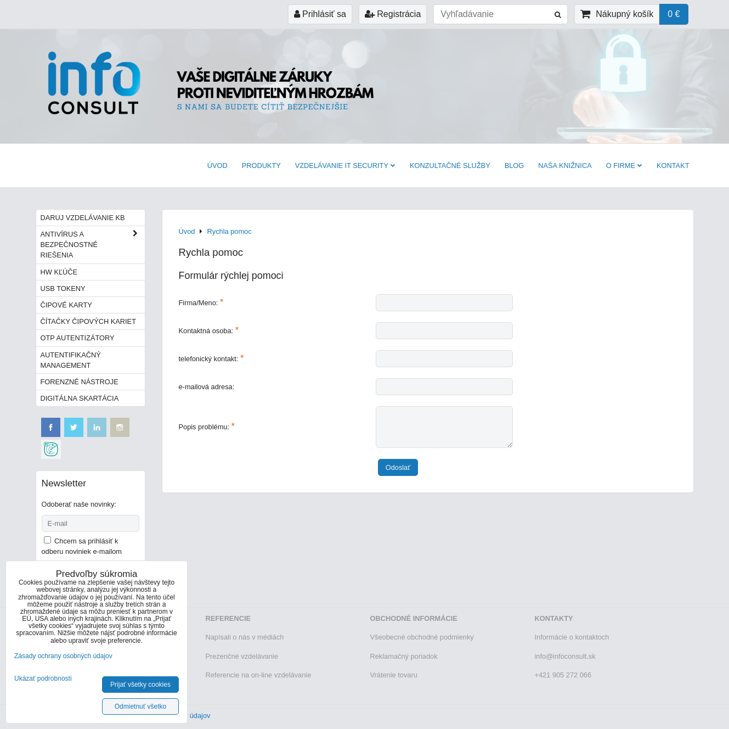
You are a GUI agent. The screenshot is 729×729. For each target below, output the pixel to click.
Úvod (217, 165)
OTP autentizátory (78, 338)
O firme (624, 165)
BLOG (514, 165)
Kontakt (673, 165)
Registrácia (393, 14)
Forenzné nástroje (79, 382)
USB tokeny (63, 288)
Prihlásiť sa (320, 14)
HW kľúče (59, 272)
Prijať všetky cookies (140, 684)
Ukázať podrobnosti (43, 678)
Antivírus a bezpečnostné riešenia (93, 244)
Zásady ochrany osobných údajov (63, 656)
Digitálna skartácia (80, 398)
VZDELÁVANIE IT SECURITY (345, 165)
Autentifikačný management (71, 360)
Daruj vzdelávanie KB (83, 218)
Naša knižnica (564, 165)
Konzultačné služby (450, 165)
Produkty (261, 165)
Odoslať (398, 467)
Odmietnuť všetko (141, 706)
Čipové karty (66, 305)
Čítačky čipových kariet (88, 321)
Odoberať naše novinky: (79, 504)
